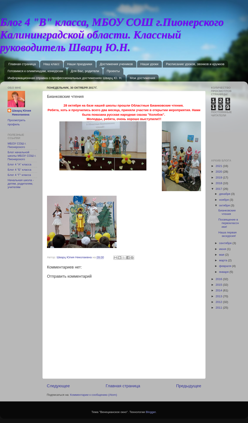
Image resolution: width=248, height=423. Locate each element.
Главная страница (22, 64)
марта (223, 260)
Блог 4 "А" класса (19, 164)
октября (225, 205)
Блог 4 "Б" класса (19, 169)
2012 (219, 302)
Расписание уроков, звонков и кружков (195, 64)
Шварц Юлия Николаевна (21, 112)
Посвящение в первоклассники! (228, 223)
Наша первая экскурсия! (227, 234)
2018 (219, 183)
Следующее (58, 386)
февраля (225, 266)
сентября (225, 243)
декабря (225, 193)
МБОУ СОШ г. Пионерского (17, 145)
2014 (219, 290)
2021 (219, 166)
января (224, 272)
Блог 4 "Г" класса (19, 175)
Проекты (113, 71)
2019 (219, 177)
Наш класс (51, 64)
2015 (219, 284)
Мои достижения (142, 78)
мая (222, 254)
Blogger (151, 412)
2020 (219, 171)
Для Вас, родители (85, 71)
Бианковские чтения (227, 212)
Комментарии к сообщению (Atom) (93, 394)
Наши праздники (79, 64)
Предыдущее (188, 386)
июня (223, 249)
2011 (219, 307)
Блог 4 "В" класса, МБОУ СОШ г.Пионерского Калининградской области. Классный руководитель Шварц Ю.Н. (112, 34)
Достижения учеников (116, 64)
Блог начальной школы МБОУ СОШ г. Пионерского (22, 156)
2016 (219, 279)
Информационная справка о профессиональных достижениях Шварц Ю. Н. (65, 78)
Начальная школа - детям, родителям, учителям (21, 183)
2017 (219, 188)
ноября (224, 199)
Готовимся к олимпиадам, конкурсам (35, 71)
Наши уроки (149, 64)
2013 (219, 296)
